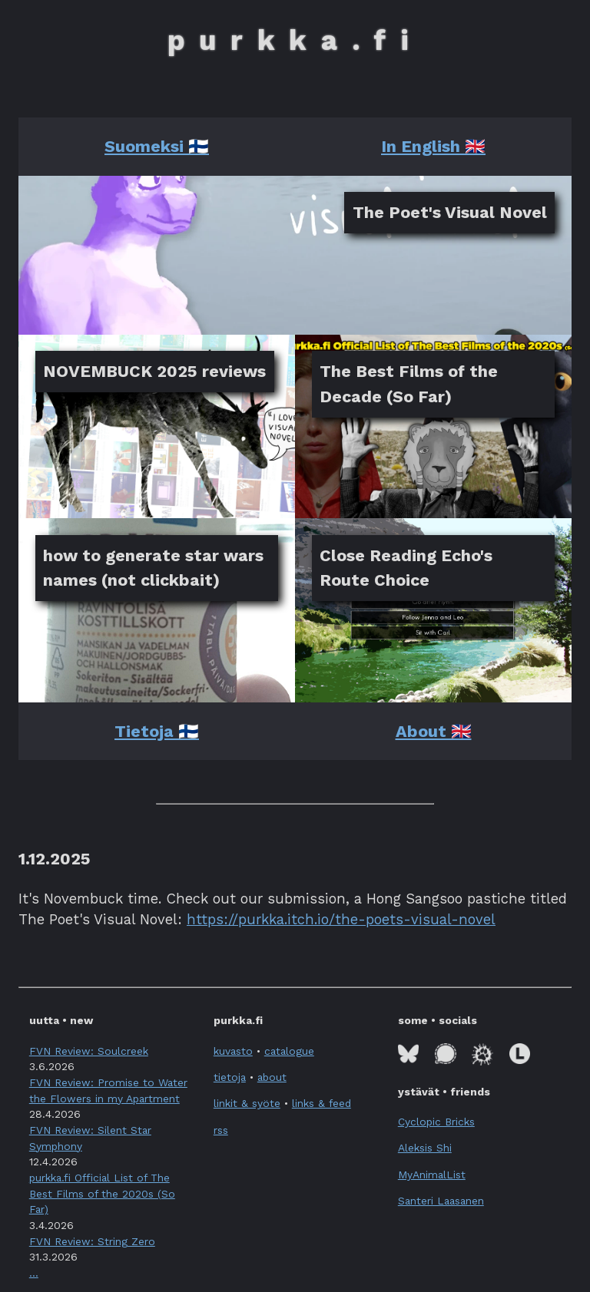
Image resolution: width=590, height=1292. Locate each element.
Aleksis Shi (425, 1148)
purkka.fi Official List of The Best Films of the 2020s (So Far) (102, 1193)
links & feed (321, 1103)
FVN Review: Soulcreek (88, 1051)
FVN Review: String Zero (92, 1241)
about (272, 1077)
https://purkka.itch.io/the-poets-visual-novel (341, 919)
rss (221, 1130)
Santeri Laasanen (441, 1201)
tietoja (230, 1077)
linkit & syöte (247, 1103)
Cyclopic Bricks (436, 1121)
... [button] (33, 1273)
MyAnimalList (432, 1174)
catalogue (289, 1051)
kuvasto (233, 1051)
